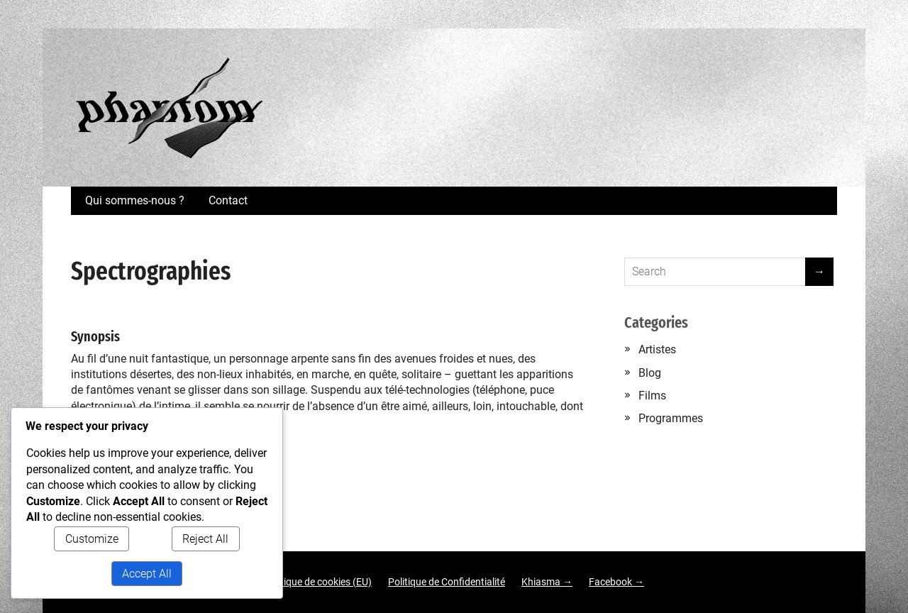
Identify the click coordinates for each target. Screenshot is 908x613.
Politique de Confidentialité (446, 581)
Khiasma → (546, 581)
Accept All (147, 573)
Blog (649, 373)
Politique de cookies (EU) (318, 581)
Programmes (670, 418)
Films (652, 395)
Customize (91, 539)
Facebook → (616, 581)
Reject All (205, 539)
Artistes (657, 349)
